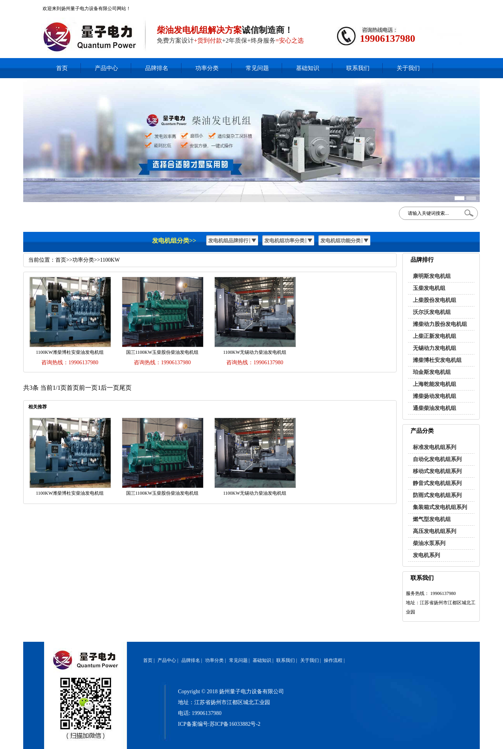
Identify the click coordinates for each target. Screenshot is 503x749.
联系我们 (358, 68)
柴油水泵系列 (429, 543)
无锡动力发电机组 (434, 348)
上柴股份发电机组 (434, 300)
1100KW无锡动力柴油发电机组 (255, 352)
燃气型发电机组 (432, 519)
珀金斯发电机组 (432, 372)
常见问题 (257, 68)
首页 (62, 68)
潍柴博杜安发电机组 (437, 360)
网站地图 (449, 6)
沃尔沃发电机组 (432, 312)
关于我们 (408, 68)
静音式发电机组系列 (437, 483)
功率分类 (207, 68)
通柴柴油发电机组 (434, 408)
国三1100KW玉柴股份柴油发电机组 (162, 352)
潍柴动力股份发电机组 (440, 324)
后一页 (110, 387)
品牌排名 (156, 68)
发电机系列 (426, 555)
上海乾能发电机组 (434, 384)
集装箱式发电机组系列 (440, 507)
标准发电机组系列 (434, 447)
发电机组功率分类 (284, 240)
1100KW (110, 260)
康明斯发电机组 (432, 276)
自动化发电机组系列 (437, 459)
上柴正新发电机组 (434, 336)
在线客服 (408, 6)
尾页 (125, 387)
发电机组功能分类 (340, 240)
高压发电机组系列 (434, 531)
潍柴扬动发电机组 (434, 396)
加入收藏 (428, 6)
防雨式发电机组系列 (437, 495)
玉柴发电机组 (429, 288)
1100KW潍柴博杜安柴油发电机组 (70, 352)
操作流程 (333, 660)
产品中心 (106, 68)
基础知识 (307, 68)
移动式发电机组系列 (437, 471)
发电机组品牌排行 (228, 240)
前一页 (88, 387)
